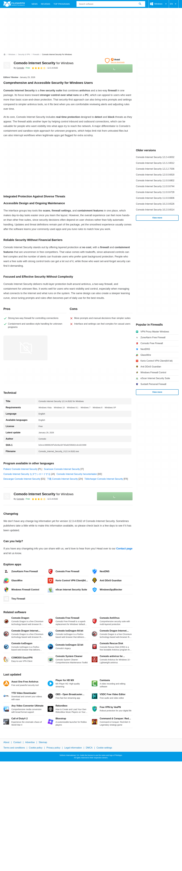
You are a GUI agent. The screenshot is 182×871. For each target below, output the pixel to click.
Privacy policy (53, 747)
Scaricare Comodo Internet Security (62, 469)
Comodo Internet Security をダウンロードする (26, 474)
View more (157, 218)
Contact (17, 742)
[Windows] (11, 54)
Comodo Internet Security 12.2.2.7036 (155, 169)
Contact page (124, 548)
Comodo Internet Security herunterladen (76, 474)
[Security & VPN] (24, 54)
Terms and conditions (14, 747)
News (35, 4)
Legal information (73, 747)
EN (173, 4)
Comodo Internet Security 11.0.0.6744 (155, 186)
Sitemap (43, 742)
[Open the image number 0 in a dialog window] (25, 348)
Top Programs (62, 4)
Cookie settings (104, 747)
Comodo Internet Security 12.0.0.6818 (155, 174)
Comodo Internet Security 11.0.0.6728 (155, 192)
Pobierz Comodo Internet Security (20, 469)
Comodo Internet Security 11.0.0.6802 (155, 180)
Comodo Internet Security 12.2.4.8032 (155, 157)
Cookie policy (35, 747)
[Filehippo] (14, 4)
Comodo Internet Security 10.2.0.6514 (155, 209)
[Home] (4, 54)
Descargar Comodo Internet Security (21, 479)
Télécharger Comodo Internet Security (103, 479)
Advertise (30, 742)
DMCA (89, 747)
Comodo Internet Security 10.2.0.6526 (155, 204)
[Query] (110, 4)
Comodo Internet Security (44, 63)
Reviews (45, 4)
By (19, 68)
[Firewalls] (36, 54)
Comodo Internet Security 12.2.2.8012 (155, 163)
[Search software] (140, 4)
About (6, 742)
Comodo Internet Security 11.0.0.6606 (155, 198)
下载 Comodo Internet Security (62, 479)
